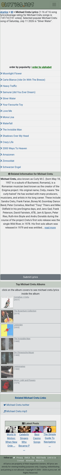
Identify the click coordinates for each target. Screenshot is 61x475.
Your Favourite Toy (11, 104)
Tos (33, 457)
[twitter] (14, 457)
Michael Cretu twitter (16, 404)
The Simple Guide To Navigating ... (49, 437)
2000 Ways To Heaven (13, 148)
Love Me (6, 110)
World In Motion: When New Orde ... (11, 437)
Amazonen (7, 154)
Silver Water (8, 98)
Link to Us (51, 457)
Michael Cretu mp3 (15, 411)
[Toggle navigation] (54, 4)
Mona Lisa (7, 117)
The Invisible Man (11, 129)
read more (50, 227)
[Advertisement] (30, 43)
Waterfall (6, 123)
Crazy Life (6, 142)
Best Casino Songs (37, 435)
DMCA (27, 457)
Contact (20, 460)
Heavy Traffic (8, 86)
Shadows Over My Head (14, 135)
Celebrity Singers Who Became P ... (24, 439)
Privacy (20, 457)
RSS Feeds (41, 457)
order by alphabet (42, 67)
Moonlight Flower (11, 73)
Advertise (30, 460)
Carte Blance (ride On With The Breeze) (22, 79)
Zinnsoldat (7, 160)
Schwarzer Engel (10, 167)
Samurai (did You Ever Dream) (17, 92)
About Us (40, 460)
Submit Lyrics (30, 277)
